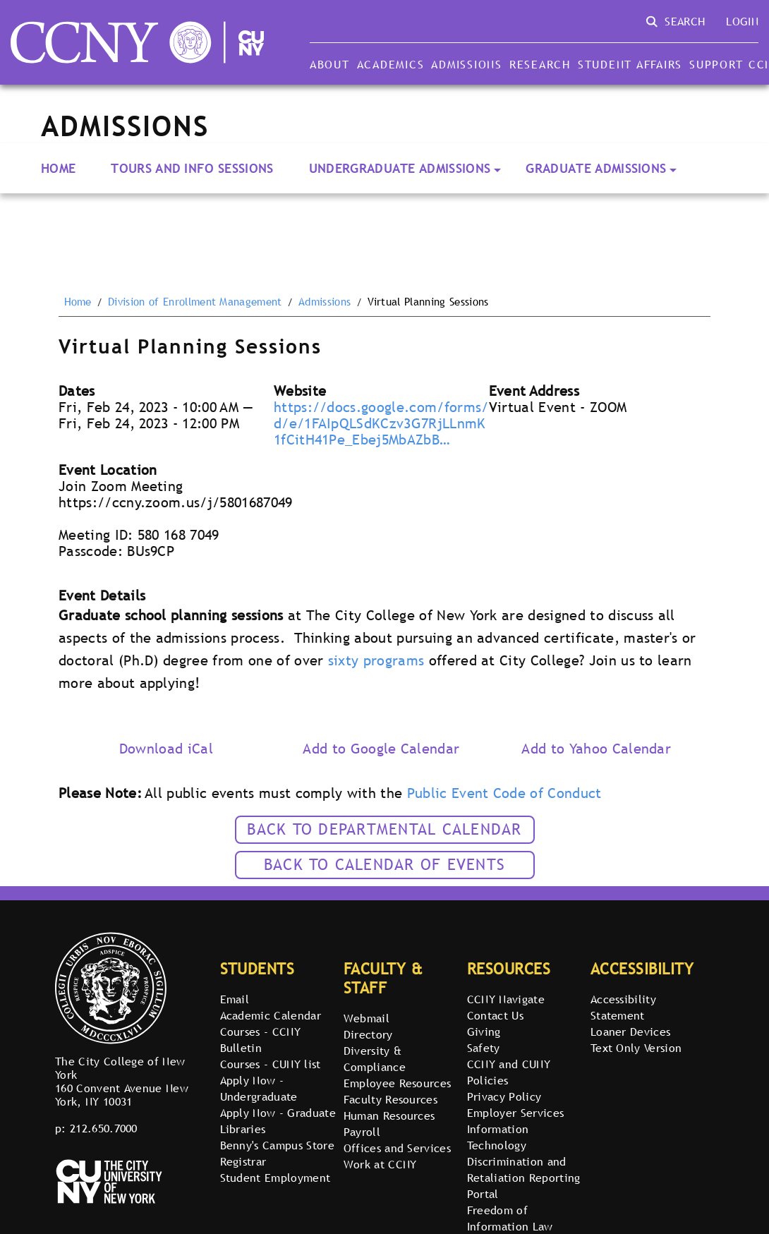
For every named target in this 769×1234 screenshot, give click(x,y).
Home (58, 168)
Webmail (366, 1018)
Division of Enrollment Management (195, 302)
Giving (484, 1031)
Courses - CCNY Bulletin (260, 1039)
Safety (483, 1047)
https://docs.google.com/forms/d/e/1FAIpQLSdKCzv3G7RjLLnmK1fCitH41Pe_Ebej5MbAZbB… (381, 423)
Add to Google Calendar (381, 748)
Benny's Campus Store (277, 1145)
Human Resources (389, 1115)
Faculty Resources (390, 1099)
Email (235, 999)
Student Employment (275, 1177)
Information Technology (498, 1137)
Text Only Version (636, 1047)
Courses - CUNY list (270, 1064)
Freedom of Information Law (510, 1218)
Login (742, 21)
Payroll (362, 1131)
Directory (368, 1034)
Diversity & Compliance (375, 1059)
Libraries (243, 1129)
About (330, 64)
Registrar (243, 1161)
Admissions (466, 64)
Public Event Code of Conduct (504, 793)
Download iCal (166, 748)
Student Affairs (630, 64)
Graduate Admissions (596, 168)
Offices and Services (397, 1148)
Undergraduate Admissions (400, 168)
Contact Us (495, 1015)
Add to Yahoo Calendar (596, 748)
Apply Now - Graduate (278, 1112)
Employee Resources (398, 1083)
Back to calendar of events (384, 864)
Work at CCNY (380, 1164)
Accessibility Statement (623, 1007)
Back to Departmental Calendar (384, 829)
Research (540, 64)
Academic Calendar (270, 1015)
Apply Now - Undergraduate (259, 1088)
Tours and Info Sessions (192, 168)
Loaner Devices (630, 1031)
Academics (391, 64)
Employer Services (515, 1112)
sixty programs (376, 660)
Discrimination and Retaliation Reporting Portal (524, 1178)
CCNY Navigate (506, 999)
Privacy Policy (504, 1096)
